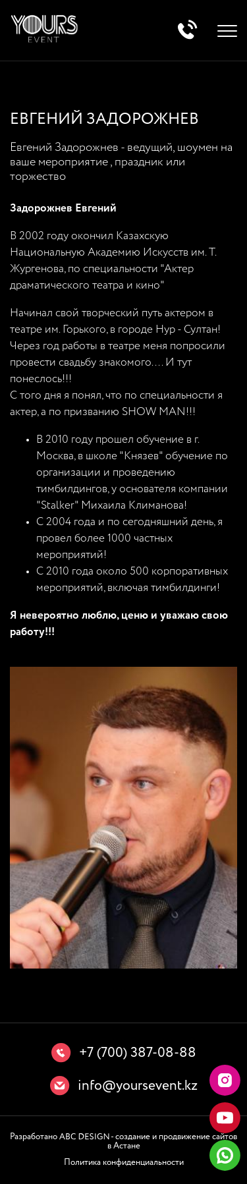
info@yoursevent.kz (138, 1086)
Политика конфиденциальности (124, 1162)
